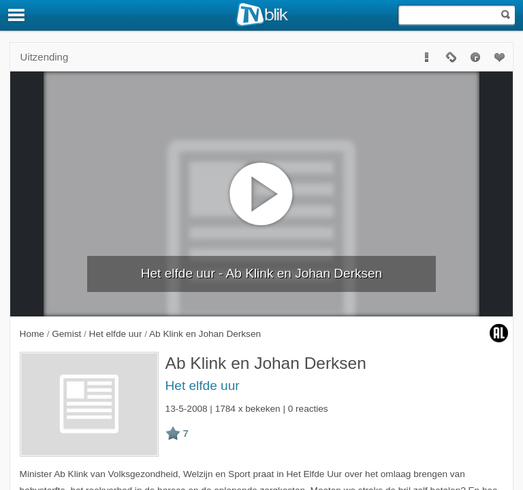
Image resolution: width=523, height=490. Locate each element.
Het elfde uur (202, 385)
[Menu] (17, 15)
